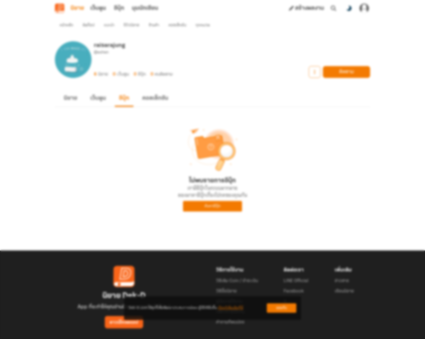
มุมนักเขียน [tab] (145, 8)
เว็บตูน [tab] (98, 8)
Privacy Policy (255, 336)
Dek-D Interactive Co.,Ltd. (192, 336)
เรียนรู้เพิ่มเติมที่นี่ (230, 307)
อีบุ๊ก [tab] (119, 8)
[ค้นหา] (333, 8)
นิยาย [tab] (77, 8)
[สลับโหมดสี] (349, 8)
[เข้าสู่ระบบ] (364, 8)
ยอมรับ (281, 307)
